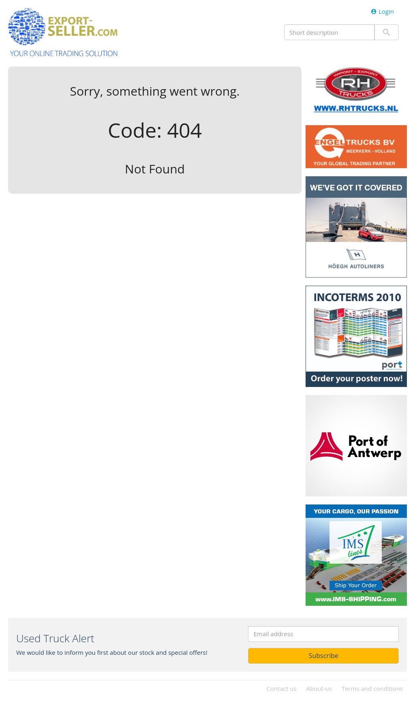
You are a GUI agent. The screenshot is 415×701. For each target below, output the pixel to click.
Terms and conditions (372, 688)
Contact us (281, 688)
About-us (319, 688)
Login (382, 11)
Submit (386, 32)
